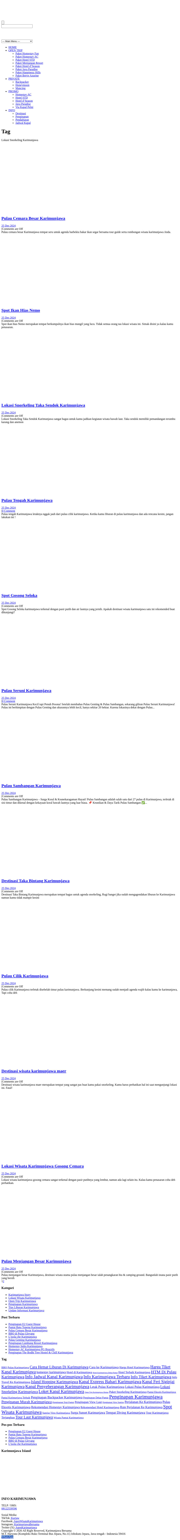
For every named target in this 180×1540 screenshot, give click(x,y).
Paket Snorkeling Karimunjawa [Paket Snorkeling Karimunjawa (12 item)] (128, 1392)
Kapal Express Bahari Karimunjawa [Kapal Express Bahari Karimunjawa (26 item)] (110, 1381)
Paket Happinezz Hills (28, 72)
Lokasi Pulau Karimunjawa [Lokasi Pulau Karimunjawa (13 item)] (142, 1387)
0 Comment (8, 510)
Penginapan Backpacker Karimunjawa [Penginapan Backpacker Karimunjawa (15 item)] (56, 1397)
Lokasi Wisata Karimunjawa (24, 1297)
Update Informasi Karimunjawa (26, 1310)
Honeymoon (22, 85)
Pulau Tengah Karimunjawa (27, 500)
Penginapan (22, 116)
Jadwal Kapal (23, 122)
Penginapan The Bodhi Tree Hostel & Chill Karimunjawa (40, 1352)
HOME (12, 47)
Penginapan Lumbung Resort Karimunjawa (32, 1343)
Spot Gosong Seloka (19, 595)
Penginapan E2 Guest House (24, 1324)
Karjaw (14, 1518)
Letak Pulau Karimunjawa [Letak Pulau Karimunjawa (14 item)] (107, 1387)
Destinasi (20, 113)
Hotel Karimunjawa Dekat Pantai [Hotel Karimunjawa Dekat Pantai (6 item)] (105, 1373)
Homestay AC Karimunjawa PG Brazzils (31, 1349)
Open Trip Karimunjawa (22, 1301)
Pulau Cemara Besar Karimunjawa (33, 218)
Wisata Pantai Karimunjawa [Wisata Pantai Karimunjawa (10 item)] (69, 1417)
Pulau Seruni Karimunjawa (26, 690)
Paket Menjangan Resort (29, 62)
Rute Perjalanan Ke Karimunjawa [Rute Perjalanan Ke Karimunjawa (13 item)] (141, 1407)
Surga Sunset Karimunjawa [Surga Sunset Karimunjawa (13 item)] (88, 1412)
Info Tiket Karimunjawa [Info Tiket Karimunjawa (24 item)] (151, 1376)
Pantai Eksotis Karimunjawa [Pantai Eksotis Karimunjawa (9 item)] (161, 1392)
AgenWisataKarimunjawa (28, 1521)
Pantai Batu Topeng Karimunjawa (27, 1327)
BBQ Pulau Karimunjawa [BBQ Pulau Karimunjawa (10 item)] (15, 1367)
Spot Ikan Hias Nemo (20, 310)
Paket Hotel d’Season (27, 66)
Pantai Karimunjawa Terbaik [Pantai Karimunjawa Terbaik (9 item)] (15, 1397)
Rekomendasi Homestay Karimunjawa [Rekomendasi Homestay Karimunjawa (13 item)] (55, 1407)
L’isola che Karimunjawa (22, 1336)
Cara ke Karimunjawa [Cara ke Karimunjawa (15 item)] (104, 1367)
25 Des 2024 (8, 225)
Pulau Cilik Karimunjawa (24, 976)
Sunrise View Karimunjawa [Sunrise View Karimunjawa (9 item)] (56, 1412)
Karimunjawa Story (19, 1294)
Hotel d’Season (24, 100)
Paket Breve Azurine (27, 75)
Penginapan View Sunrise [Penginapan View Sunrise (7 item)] (113, 1402)
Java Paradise (23, 103)
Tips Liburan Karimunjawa (23, 1307)
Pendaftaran (22, 119)
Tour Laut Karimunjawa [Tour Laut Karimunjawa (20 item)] (34, 1417)
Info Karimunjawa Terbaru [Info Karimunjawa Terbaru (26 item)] (106, 1376)
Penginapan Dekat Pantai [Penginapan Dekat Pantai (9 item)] (95, 1397)
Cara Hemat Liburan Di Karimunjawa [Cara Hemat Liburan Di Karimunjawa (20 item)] (59, 1367)
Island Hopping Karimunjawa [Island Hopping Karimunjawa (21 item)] (54, 1382)
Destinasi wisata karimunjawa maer (33, 1071)
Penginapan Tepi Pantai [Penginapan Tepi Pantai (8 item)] (63, 1402)
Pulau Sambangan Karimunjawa (31, 785)
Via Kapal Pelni (24, 107)
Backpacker (22, 81)
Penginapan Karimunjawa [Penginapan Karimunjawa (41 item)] (136, 1397)
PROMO (13, 91)
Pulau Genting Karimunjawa (24, 1339)
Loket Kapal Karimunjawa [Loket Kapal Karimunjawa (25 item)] (61, 1391)
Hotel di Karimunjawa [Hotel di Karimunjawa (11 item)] (79, 1372)
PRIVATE (14, 78)
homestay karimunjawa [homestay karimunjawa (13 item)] (51, 1372)
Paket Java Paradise (26, 69)
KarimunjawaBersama (26, 1524)
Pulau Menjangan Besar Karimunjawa (36, 1261)
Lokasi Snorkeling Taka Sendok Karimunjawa (43, 405)
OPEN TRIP (15, 50)
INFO (11, 110)
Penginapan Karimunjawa (23, 1304)
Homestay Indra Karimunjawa (25, 1346)
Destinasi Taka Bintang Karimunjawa (35, 880)
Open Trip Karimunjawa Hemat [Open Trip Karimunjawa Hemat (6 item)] (96, 1392)
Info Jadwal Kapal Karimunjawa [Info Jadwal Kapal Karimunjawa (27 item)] (54, 1376)
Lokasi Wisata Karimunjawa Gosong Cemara (42, 1166)
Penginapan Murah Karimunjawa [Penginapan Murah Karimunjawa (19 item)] (26, 1402)
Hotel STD (21, 97)
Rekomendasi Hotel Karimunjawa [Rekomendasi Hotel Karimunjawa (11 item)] (100, 1407)
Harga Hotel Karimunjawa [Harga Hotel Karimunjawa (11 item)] (134, 1367)
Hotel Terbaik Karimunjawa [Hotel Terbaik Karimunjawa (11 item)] (134, 1372)
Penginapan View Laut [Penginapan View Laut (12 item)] (88, 1402)
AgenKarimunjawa (26, 1527)
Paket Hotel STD (25, 59)
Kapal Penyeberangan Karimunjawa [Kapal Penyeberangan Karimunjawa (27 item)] (57, 1386)
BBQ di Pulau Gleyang (21, 1333)
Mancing (20, 88)
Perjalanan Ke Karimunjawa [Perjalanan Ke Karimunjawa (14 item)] (143, 1402)
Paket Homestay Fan (27, 53)
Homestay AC (23, 94)
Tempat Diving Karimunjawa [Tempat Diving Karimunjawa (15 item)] (125, 1412)
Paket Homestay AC (26, 56)
